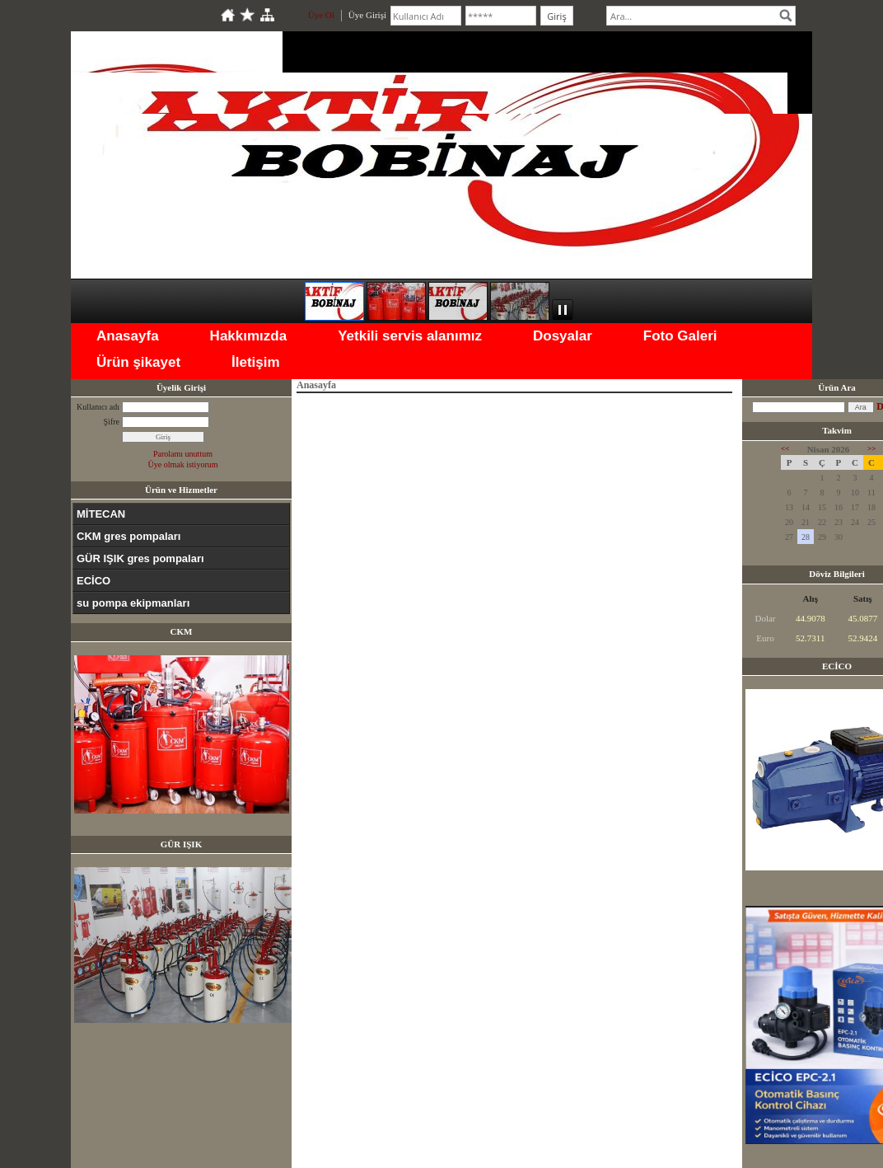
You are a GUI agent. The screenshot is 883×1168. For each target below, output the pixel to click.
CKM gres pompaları (128, 536)
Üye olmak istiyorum (183, 464)
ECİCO (93, 581)
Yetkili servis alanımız (410, 336)
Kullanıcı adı (98, 406)
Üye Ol (321, 15)
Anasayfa (127, 336)
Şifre (111, 421)
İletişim (255, 362)
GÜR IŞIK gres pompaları (140, 558)
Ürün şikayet (138, 362)
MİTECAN (101, 514)
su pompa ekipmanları (133, 603)
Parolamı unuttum (183, 453)
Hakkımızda (248, 336)
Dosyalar (562, 336)
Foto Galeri (680, 336)
